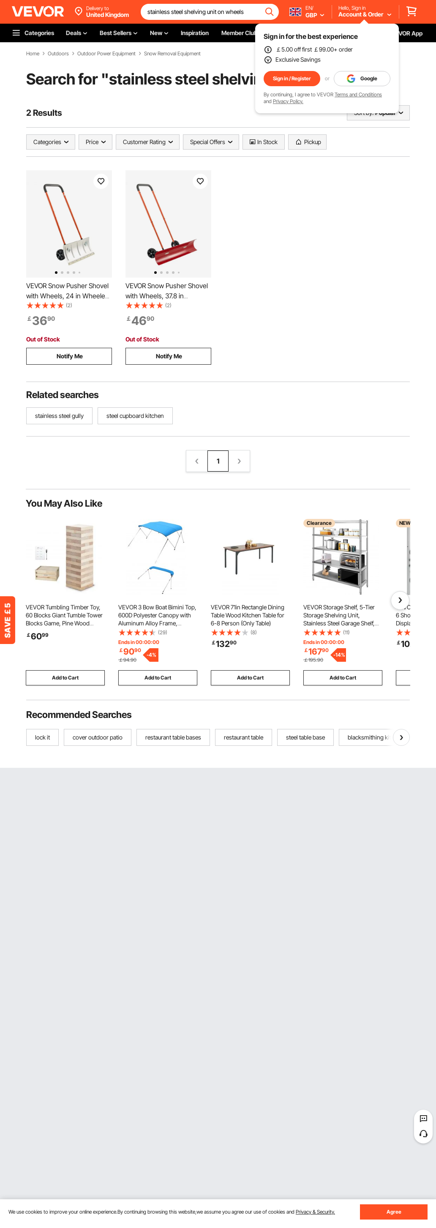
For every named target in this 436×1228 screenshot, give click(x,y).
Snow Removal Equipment (172, 54)
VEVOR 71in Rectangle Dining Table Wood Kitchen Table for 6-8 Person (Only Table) (247, 615)
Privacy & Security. (315, 1212)
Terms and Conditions (358, 94)
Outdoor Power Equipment (106, 54)
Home (32, 54)
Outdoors (58, 54)
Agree (394, 1212)
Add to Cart (65, 677)
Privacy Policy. (288, 101)
